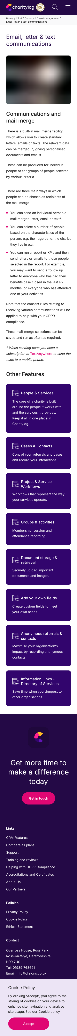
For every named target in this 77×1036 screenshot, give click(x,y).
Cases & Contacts (32, 446)
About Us (13, 882)
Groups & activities (33, 522)
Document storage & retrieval (34, 560)
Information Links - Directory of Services (35, 681)
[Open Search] (55, 7)
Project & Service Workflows (32, 483)
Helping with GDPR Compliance (30, 867)
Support (12, 852)
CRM (19, 18)
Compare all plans (20, 845)
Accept (28, 1024)
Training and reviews (22, 860)
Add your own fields (34, 598)
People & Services (33, 393)
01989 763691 (24, 967)
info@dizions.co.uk (31, 973)
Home (9, 18)
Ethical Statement (19, 927)
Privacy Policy (17, 912)
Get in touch (38, 798)
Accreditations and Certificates (30, 874)
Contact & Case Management (42, 18)
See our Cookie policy (42, 1011)
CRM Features (17, 838)
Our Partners (15, 889)
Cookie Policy (17, 919)
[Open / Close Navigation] (68, 7)
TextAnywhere (41, 354)
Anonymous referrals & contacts (37, 635)
